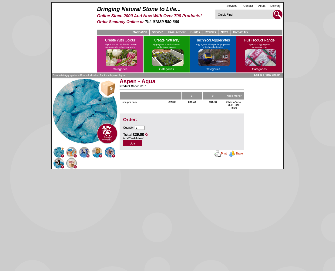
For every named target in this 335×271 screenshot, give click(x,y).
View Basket (273, 74)
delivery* (139, 138)
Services (232, 5)
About (261, 5)
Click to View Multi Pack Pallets (233, 105)
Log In (258, 74)
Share (239, 153)
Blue (82, 75)
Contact (248, 5)
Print (224, 153)
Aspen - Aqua (117, 75)
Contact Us (240, 32)
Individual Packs (97, 75)
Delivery (275, 5)
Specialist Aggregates (65, 75)
